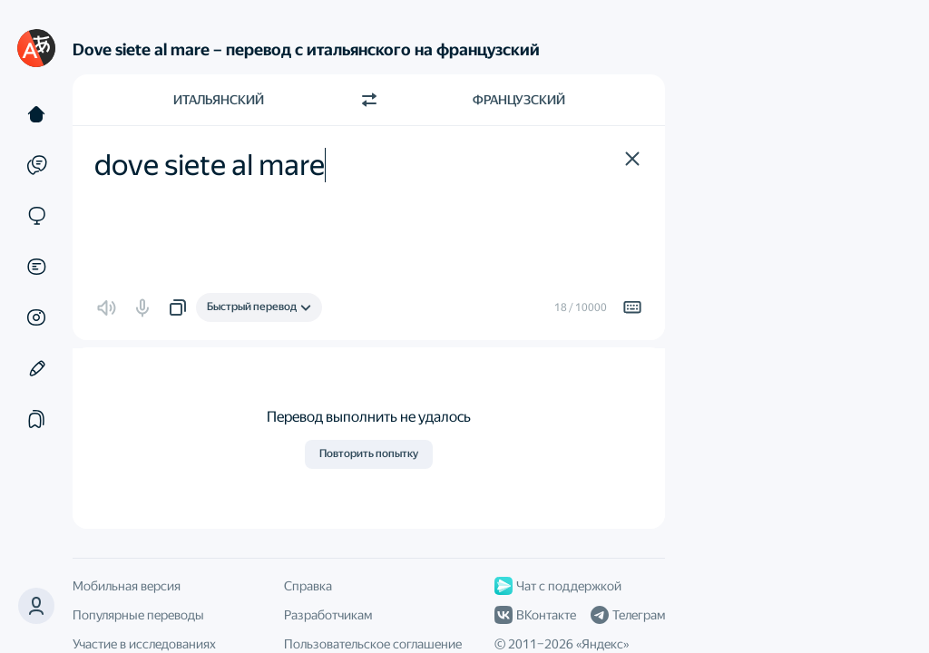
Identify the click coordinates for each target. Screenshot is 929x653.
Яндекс (602, 644)
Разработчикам (328, 615)
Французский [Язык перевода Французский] (519, 100)
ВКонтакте (535, 615)
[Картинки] (36, 317)
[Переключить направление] (369, 99)
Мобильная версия (127, 586)
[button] (36, 606)
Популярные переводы (138, 615)
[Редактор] (36, 368)
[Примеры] (36, 165)
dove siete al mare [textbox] (209, 165)
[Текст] (36, 114)
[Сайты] (36, 216)
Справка (308, 586)
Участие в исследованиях (144, 644)
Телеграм (628, 615)
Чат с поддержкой (557, 586)
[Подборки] (36, 419)
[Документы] (36, 267)
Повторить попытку (368, 453)
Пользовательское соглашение (373, 644)
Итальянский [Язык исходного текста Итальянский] (218, 100)
